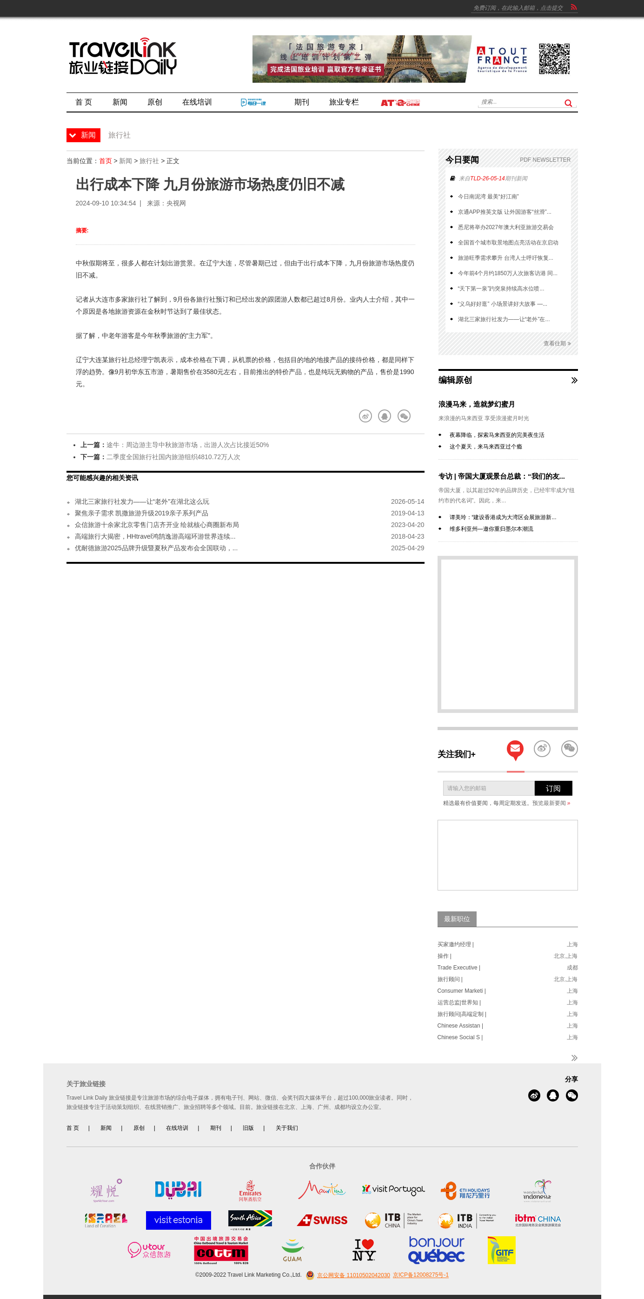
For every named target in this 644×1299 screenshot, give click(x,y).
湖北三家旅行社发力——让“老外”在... (504, 319)
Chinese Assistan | (461, 1025)
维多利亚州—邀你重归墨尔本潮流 (491, 529)
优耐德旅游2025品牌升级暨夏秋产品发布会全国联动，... (156, 548)
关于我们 (287, 1128)
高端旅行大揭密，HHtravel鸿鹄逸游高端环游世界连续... (155, 536)
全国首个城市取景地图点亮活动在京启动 (508, 242)
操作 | (444, 956)
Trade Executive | (459, 967)
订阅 (553, 788)
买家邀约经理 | (456, 944)
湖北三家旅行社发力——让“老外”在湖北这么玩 (142, 501)
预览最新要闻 (551, 803)
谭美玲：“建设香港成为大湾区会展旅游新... (503, 517)
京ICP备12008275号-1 (421, 1275)
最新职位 (457, 919)
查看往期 (557, 343)
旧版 (248, 1128)
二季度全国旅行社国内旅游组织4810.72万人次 (173, 457)
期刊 (215, 1128)
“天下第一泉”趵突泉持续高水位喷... (501, 288)
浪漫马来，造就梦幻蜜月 (476, 404)
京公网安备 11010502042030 (346, 1275)
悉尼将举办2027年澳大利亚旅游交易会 (506, 227)
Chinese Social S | (460, 1037)
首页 (105, 161)
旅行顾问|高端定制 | (462, 1014)
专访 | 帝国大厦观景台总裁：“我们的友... (501, 476)
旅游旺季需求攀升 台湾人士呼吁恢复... (505, 258)
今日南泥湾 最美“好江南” (488, 196)
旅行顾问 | (450, 979)
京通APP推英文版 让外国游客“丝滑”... (504, 212)
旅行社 (149, 161)
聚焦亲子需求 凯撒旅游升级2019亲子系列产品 (141, 513)
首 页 (72, 1128)
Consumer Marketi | (462, 991)
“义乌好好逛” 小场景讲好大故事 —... (503, 304)
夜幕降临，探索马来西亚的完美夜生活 (497, 435)
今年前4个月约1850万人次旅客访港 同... (508, 273)
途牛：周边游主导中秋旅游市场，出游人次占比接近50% (187, 444)
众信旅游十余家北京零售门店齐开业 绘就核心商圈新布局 (157, 524)
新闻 (125, 161)
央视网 (176, 203)
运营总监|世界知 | (459, 1002)
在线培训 (177, 1128)
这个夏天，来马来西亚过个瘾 (486, 446)
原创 (139, 1128)
